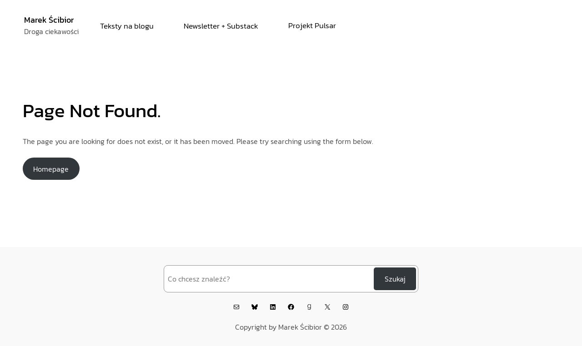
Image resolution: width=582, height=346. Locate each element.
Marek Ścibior (49, 20)
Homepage (51, 168)
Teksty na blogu (127, 26)
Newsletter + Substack (221, 26)
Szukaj (395, 278)
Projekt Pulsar (312, 25)
